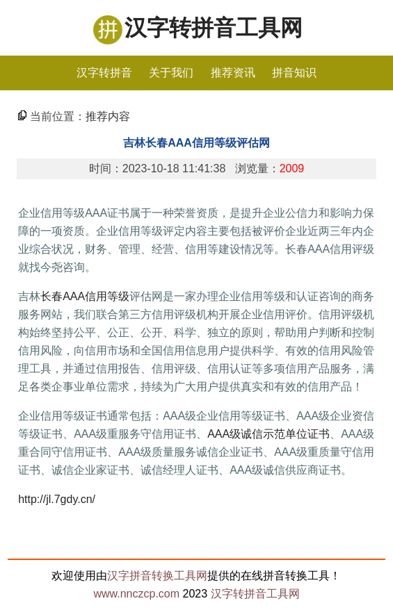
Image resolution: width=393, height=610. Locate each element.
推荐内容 (108, 116)
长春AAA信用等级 (84, 296)
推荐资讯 (233, 73)
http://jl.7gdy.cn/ (56, 499)
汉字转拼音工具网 (214, 27)
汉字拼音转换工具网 (157, 576)
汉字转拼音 (104, 73)
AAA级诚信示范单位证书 (268, 434)
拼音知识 (294, 73)
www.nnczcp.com (136, 594)
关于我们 (171, 73)
